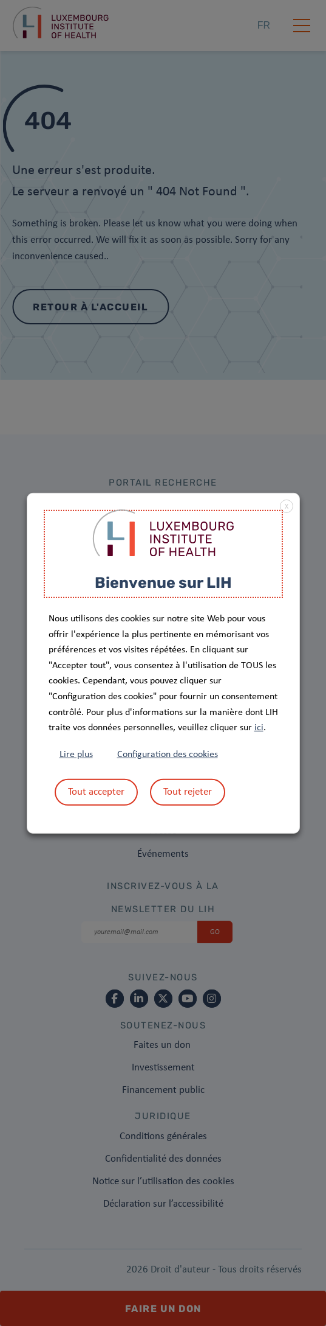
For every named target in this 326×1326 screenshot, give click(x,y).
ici (258, 728)
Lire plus (76, 754)
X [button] (286, 506)
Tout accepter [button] (96, 792)
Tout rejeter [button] (187, 792)
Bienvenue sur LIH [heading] (163, 582)
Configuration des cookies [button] (167, 754)
